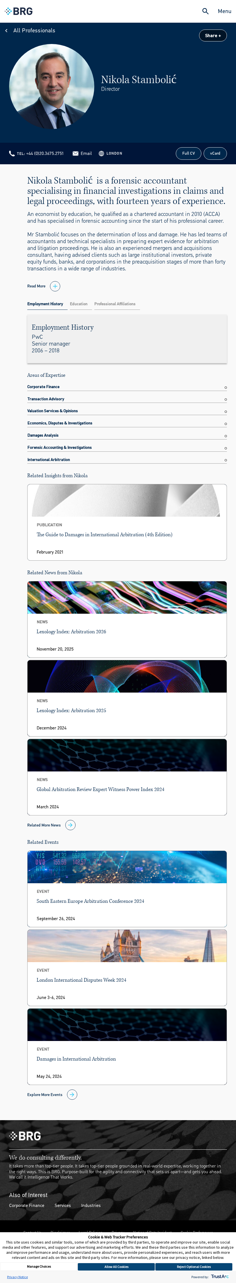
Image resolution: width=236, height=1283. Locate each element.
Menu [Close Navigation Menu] (224, 11)
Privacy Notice (17, 1277)
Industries (91, 1205)
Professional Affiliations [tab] (114, 304)
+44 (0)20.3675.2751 (45, 153)
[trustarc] (219, 1277)
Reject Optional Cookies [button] (194, 1267)
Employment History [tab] (45, 304)
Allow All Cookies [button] (116, 1267)
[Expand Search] (205, 11)
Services (63, 1205)
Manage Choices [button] (39, 1266)
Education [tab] (78, 304)
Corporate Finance (26, 1205)
